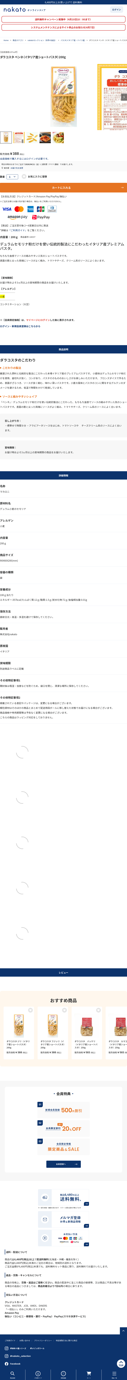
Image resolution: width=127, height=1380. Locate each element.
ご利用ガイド (38, 1375)
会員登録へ (61, 1164)
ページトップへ (123, 1330)
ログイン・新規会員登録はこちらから (20, 326)
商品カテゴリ (18, 40)
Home (6, 40)
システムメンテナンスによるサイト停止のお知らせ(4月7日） (63, 27)
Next (124, 97)
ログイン (116, 9)
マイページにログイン (38, 320)
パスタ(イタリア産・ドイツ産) (73, 40)
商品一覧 (114, 1375)
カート (89, 1375)
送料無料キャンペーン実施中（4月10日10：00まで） (63, 19)
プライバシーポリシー (43, 1340)
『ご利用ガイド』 (17, 230)
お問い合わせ (24, 1340)
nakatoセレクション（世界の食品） (42, 40)
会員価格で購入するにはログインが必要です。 (25, 158)
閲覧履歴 (63, 1375)
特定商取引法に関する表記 (66, 1340)
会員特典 (63, 1093)
